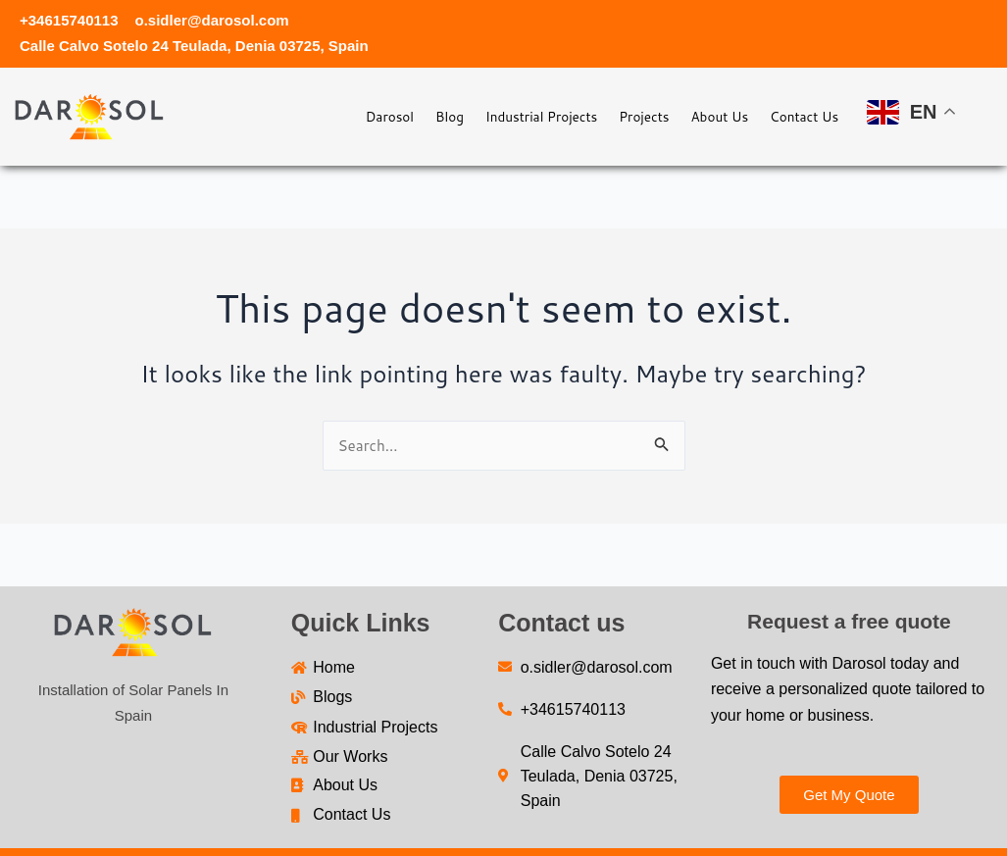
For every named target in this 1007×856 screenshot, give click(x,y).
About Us (697, 116)
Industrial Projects (488, 116)
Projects (607, 116)
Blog (380, 116)
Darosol (308, 116)
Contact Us (796, 116)
